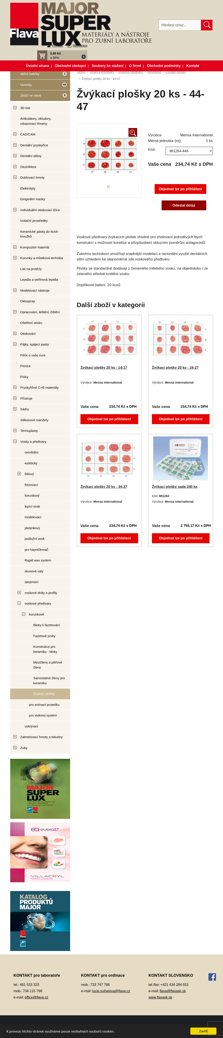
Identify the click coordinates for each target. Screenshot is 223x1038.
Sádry (24, 409)
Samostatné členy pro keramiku (49, 680)
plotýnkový (32, 528)
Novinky (38, 86)
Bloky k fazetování (46, 625)
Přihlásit (57, 45)
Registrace (80, 45)
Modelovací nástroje (34, 290)
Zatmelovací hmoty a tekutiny (41, 737)
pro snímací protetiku (44, 704)
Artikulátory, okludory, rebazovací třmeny (35, 121)
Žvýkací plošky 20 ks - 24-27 (175, 367)
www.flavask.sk (160, 997)
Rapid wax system (38, 560)
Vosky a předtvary (33, 441)
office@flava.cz (36, 997)
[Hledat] (180, 25)
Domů (81, 72)
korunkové (36, 614)
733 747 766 (100, 985)
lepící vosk (32, 506)
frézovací (31, 485)
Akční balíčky (38, 76)
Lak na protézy (31, 269)
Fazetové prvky (44, 636)
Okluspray (27, 301)
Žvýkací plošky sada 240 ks (174, 487)
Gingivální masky (32, 199)
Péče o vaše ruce (33, 355)
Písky (24, 377)
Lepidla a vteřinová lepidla (39, 279)
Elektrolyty (27, 188)
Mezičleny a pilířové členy (47, 664)
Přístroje (26, 398)
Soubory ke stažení (107, 66)
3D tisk (25, 108)
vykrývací (31, 726)
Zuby (23, 748)
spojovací (31, 582)
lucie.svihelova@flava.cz (111, 991)
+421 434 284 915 (174, 985)
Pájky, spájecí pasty (34, 344)
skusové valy (34, 571)
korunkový (32, 495)
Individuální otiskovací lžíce (40, 210)
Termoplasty (29, 431)
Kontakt (192, 66)
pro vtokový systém (43, 715)
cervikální (31, 452)
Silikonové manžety (34, 420)
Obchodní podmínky (164, 66)
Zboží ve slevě (39, 97)
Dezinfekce (28, 167)
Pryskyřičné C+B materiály (39, 387)
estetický (31, 463)
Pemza (25, 366)
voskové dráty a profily (41, 593)
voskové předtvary (38, 603)
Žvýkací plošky (44, 694)
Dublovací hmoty (32, 177)
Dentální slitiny (31, 156)
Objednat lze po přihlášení (180, 189)
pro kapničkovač (36, 549)
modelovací (33, 517)
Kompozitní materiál (34, 247)
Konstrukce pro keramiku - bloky (45, 649)
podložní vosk (35, 538)
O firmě (135, 66)
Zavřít (203, 1031)
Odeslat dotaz (183, 205)
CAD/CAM (27, 134)
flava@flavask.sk (173, 991)
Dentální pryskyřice (34, 145)
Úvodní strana (37, 66)
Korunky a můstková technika (41, 258)
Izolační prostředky (34, 220)
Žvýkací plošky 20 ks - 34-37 (104, 487)
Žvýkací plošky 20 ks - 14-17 (104, 367)
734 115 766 (32, 991)
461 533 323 (29, 985)
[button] (62, 55)
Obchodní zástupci (70, 66)
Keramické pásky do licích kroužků (39, 234)
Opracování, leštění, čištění (40, 312)
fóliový (29, 474)
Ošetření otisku (31, 323)
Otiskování (28, 333)
